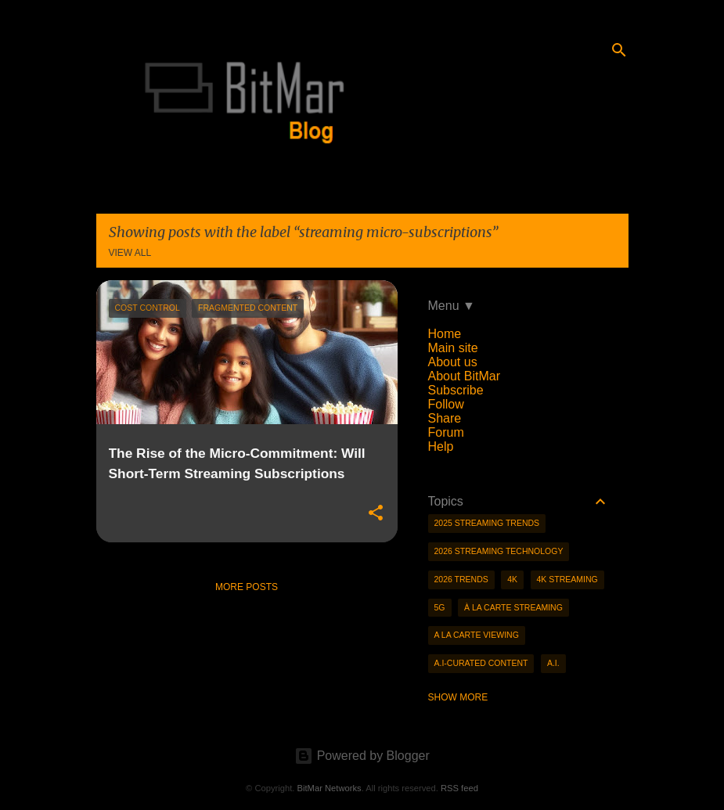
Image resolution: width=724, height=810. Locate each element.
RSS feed (459, 788)
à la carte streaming (513, 607)
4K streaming (567, 579)
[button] (375, 513)
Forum (446, 432)
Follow (446, 404)
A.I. (553, 663)
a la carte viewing (476, 634)
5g (439, 607)
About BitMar (464, 376)
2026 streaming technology (499, 551)
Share (445, 418)
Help (441, 446)
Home (445, 333)
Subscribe (456, 390)
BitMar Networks (329, 788)
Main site (453, 348)
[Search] (619, 50)
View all (130, 252)
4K (512, 579)
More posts (246, 586)
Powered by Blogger (362, 755)
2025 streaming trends (487, 522)
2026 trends (461, 579)
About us (452, 362)
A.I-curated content (481, 663)
